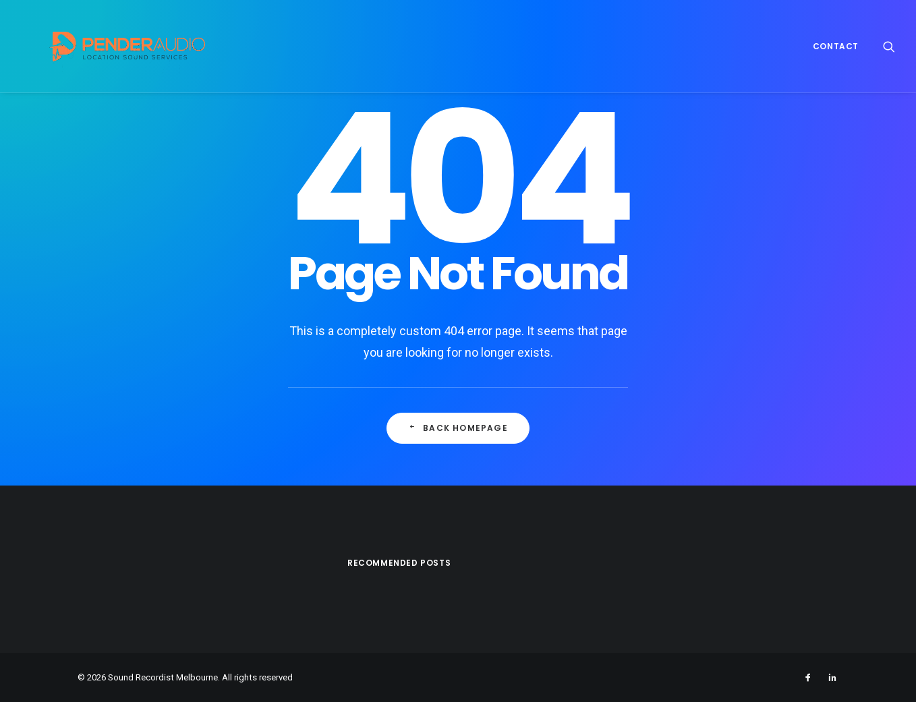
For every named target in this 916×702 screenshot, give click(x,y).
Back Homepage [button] (458, 428)
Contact (836, 46)
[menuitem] (831, 46)
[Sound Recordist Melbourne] (105, 46)
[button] (889, 46)
